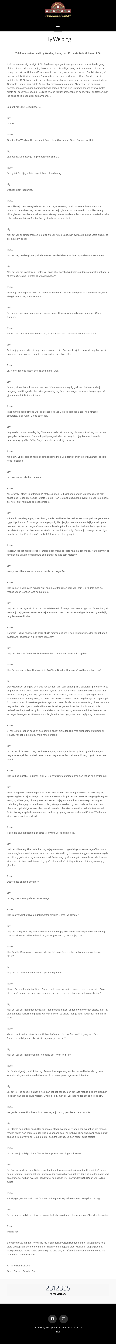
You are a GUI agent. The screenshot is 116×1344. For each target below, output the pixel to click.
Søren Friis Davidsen (71, 1327)
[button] (58, 27)
